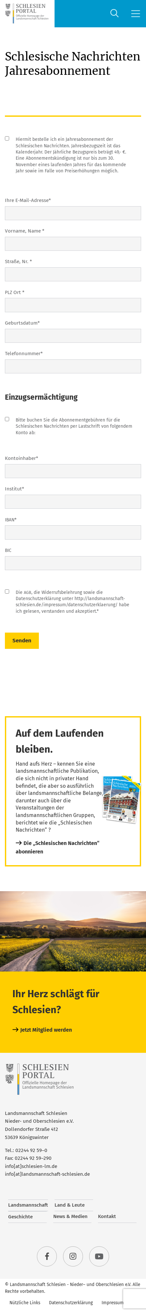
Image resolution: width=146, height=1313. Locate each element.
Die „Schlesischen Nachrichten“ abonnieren (57, 847)
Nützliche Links (24, 1303)
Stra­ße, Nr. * (18, 261)
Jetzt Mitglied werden (46, 1030)
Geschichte (20, 1217)
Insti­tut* (14, 489)
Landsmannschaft (28, 1205)
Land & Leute (70, 1205)
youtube (99, 1256)
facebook (47, 1256)
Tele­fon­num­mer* (24, 353)
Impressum (113, 1303)
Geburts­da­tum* (22, 323)
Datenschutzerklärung (71, 1303)
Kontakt (107, 1216)
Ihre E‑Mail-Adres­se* (28, 200)
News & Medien (70, 1216)
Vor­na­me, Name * (24, 231)
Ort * (14, 292)
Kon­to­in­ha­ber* (21, 458)
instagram (73, 1256)
